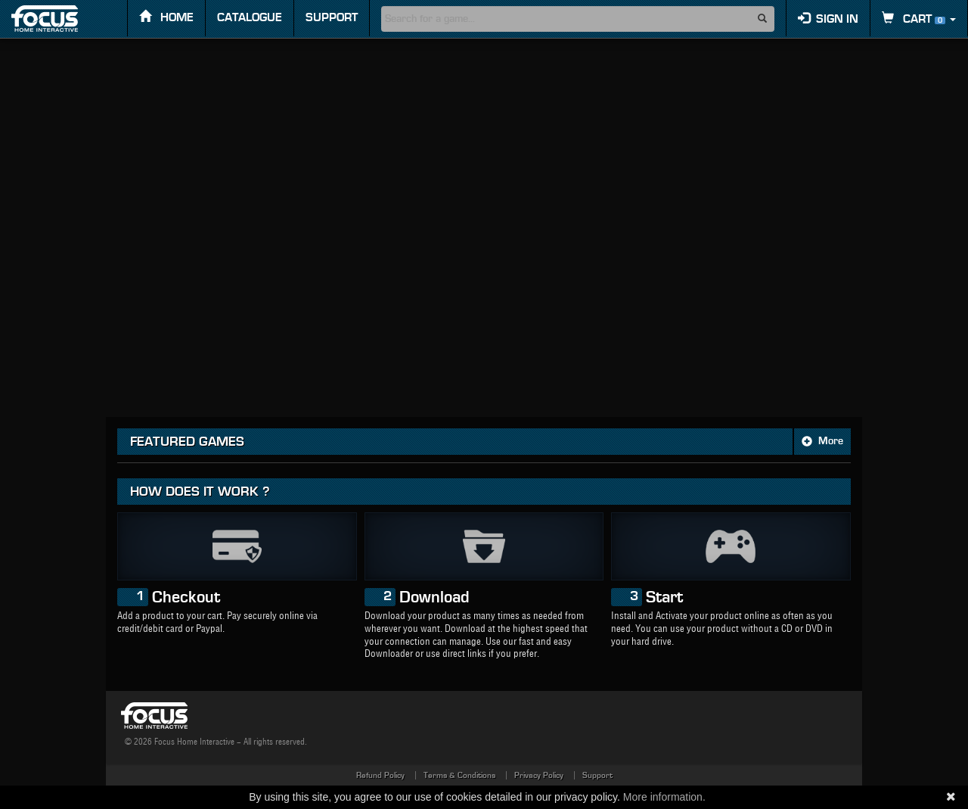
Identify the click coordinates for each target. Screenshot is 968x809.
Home (166, 17)
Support (332, 17)
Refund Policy (380, 775)
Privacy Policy (538, 775)
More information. (664, 797)
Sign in (828, 18)
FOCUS (57, 18)
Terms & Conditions (459, 775)
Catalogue (249, 17)
